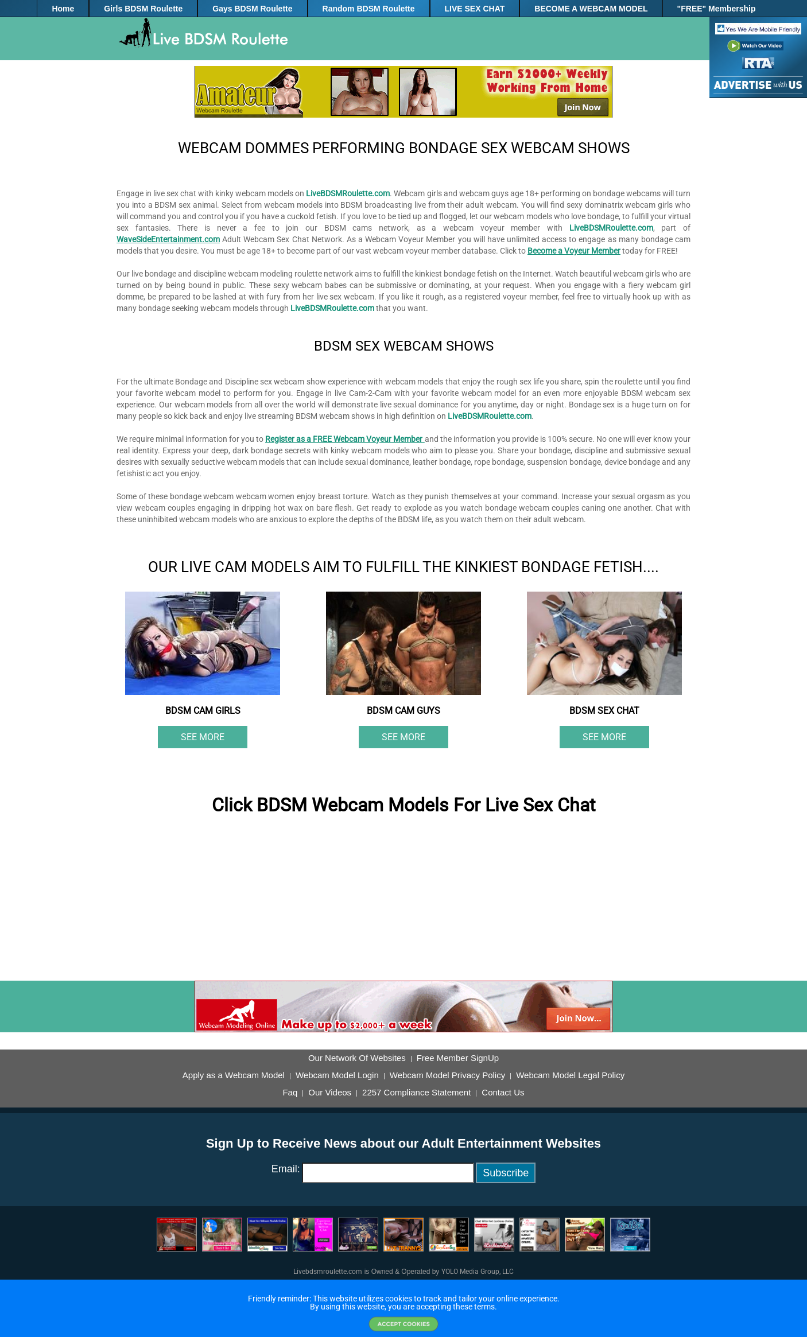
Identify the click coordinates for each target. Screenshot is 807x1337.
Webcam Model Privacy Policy (447, 1075)
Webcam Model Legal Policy (570, 1075)
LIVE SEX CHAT (475, 8)
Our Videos (329, 1092)
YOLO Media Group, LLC (477, 1272)
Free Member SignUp (458, 1058)
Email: (285, 1169)
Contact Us (503, 1092)
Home (63, 8)
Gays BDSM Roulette (252, 8)
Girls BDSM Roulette (143, 8)
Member (604, 250)
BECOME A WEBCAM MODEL (590, 8)
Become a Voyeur (558, 250)
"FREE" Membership (716, 8)
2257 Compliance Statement (416, 1092)
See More (202, 737)
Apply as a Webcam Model (234, 1075)
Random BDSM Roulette (369, 8)
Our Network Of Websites (357, 1058)
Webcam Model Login (337, 1075)
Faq (289, 1092)
